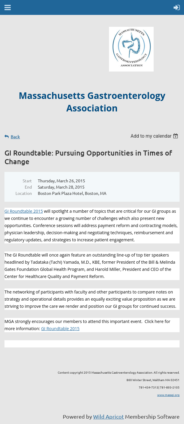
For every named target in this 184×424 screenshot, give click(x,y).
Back (15, 136)
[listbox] (155, 136)
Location (23, 193)
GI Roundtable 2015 (23, 211)
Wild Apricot (108, 416)
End (28, 187)
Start (27, 180)
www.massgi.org (168, 394)
